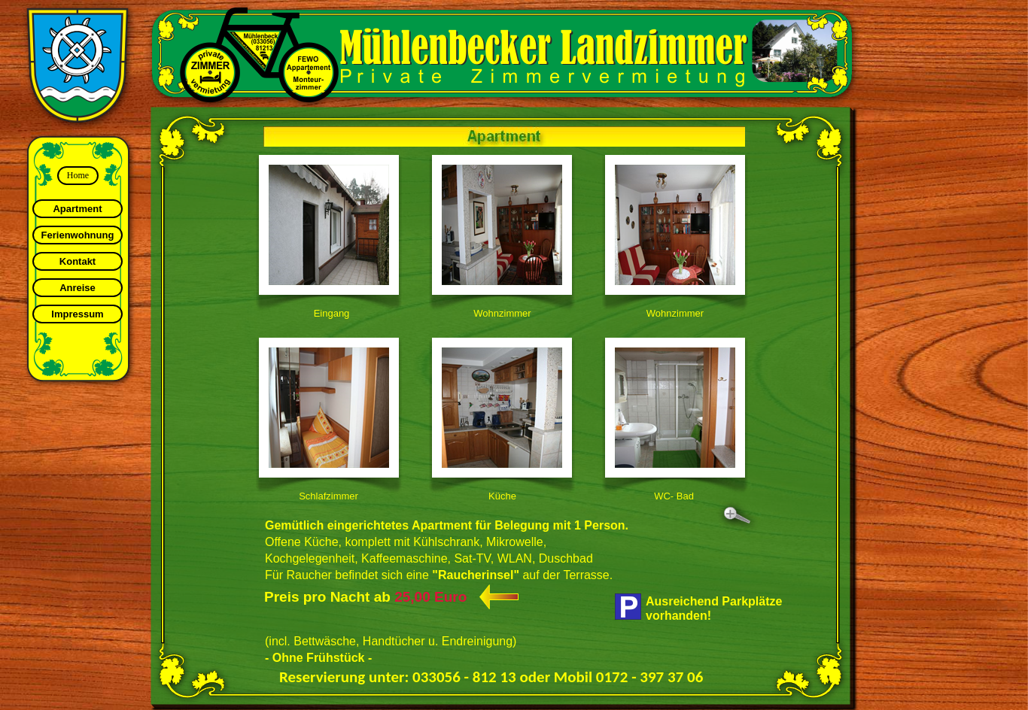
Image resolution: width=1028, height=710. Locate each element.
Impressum (77, 314)
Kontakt (77, 261)
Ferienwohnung (77, 235)
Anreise (77, 287)
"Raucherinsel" (475, 575)
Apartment (77, 208)
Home (78, 175)
